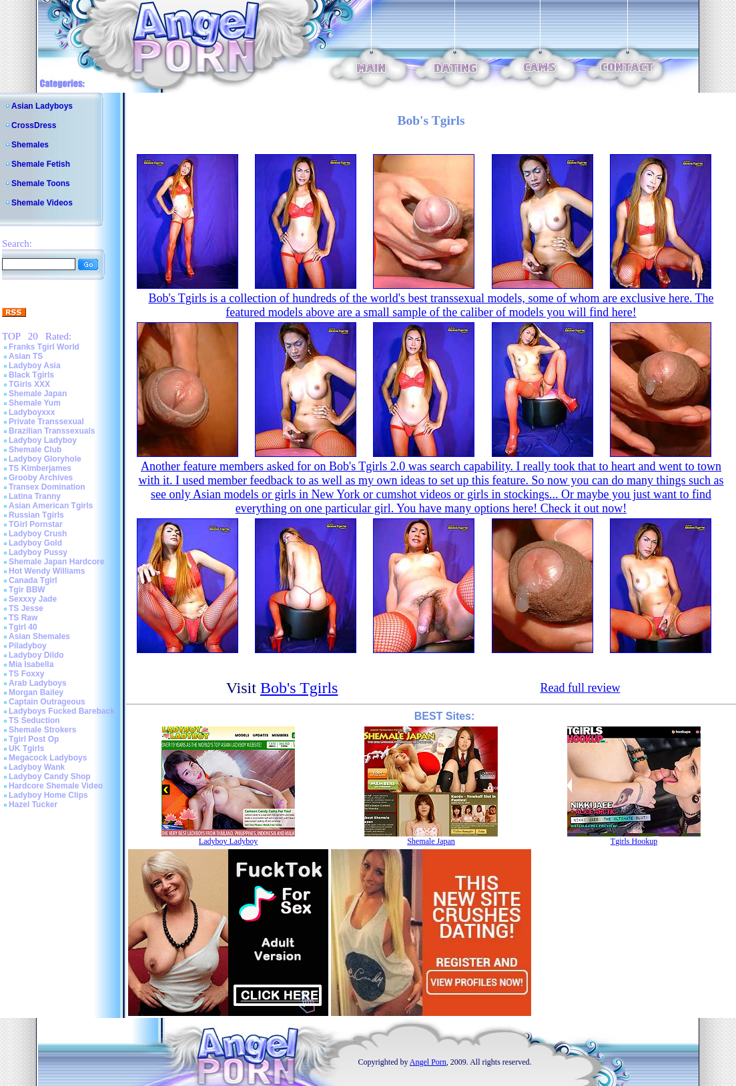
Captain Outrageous (47, 701)
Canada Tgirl (33, 580)
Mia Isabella (31, 664)
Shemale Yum (35, 403)
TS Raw (23, 617)
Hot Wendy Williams (47, 571)
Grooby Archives (41, 477)
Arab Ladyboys (38, 683)
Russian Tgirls (36, 515)
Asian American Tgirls (51, 505)
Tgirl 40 (23, 627)
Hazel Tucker (33, 804)
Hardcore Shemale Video (56, 785)
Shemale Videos (42, 202)
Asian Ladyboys (42, 106)
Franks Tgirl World (44, 347)
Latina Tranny (35, 496)
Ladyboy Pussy (38, 552)
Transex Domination (47, 487)
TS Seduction (34, 720)
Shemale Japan (38, 393)
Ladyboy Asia (35, 365)
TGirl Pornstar (36, 524)
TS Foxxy (26, 673)
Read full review (580, 687)
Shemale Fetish (40, 164)
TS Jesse (26, 608)
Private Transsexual (46, 421)
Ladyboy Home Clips (48, 795)
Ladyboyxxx (32, 412)
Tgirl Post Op (34, 739)
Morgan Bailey (36, 692)
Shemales (30, 144)
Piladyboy (28, 645)
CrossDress (33, 125)
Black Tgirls (31, 375)
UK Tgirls (26, 748)
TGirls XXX (29, 384)
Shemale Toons (40, 183)
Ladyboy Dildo (36, 655)
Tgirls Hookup (634, 841)
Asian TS (26, 356)
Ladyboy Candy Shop (50, 776)
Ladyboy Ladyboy (43, 440)
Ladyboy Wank (37, 767)
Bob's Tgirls (299, 687)
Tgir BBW (27, 589)
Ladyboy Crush (38, 533)
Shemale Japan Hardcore (56, 561)
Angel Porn (428, 1062)
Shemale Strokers (42, 729)
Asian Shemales (39, 636)
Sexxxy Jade (33, 599)
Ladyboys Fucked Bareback (62, 711)
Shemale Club (35, 449)
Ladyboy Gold (35, 543)
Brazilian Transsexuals (52, 431)
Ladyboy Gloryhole (45, 459)
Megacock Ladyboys (48, 757)
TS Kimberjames (40, 468)
